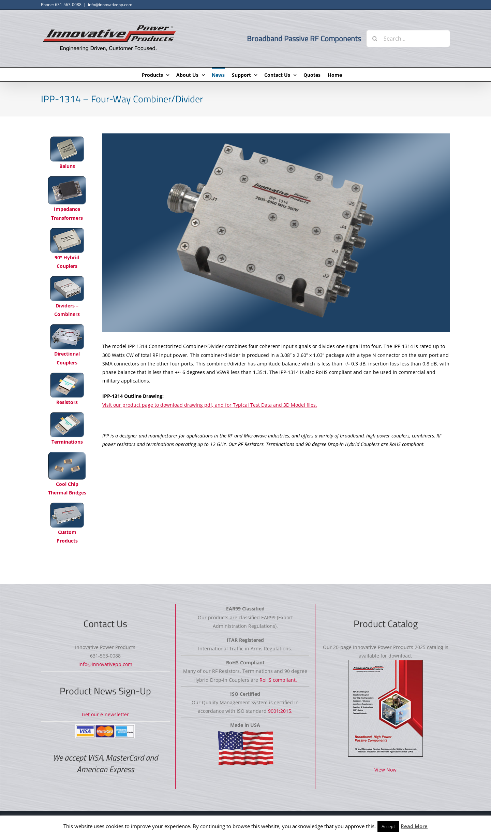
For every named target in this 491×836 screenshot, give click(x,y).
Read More (414, 826)
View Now (385, 769)
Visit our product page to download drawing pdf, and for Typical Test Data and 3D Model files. (209, 405)
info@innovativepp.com (110, 5)
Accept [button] (388, 826)
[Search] (374, 38)
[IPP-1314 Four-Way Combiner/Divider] (276, 232)
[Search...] (408, 38)
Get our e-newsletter (105, 714)
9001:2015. (280, 711)
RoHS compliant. (278, 680)
